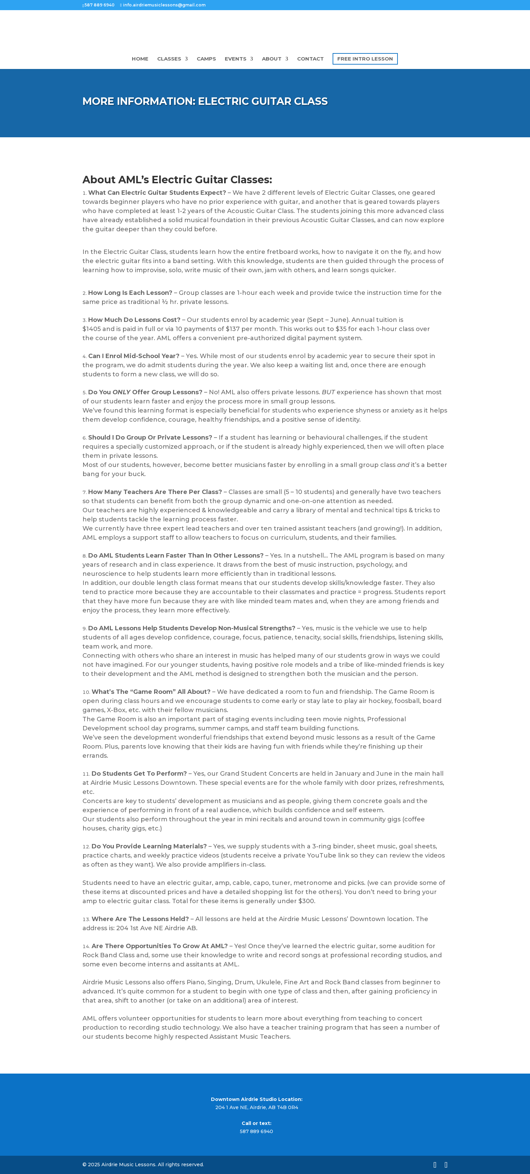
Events (235, 59)
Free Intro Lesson (365, 58)
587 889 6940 (256, 1131)
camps (206, 59)
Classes (169, 59)
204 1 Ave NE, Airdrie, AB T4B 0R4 (256, 1107)
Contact (310, 59)
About (272, 59)
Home (140, 59)
